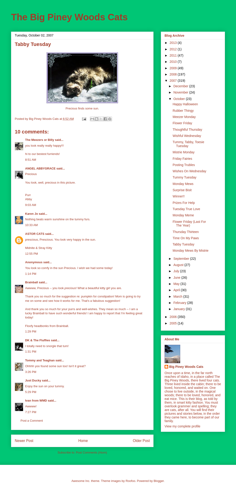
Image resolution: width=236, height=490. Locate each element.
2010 (174, 62)
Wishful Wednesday (187, 136)
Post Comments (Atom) (91, 452)
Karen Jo (31, 213)
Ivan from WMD (36, 400)
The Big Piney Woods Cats (69, 17)
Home (83, 441)
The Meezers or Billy (39, 140)
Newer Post (24, 441)
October (179, 99)
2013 (174, 43)
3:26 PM (30, 372)
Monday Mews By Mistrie (191, 250)
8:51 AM (30, 159)
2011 (174, 55)
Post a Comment (32, 420)
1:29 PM (30, 331)
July (176, 271)
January (179, 309)
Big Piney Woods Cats (186, 367)
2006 (174, 317)
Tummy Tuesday (184, 177)
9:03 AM (30, 205)
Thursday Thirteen (186, 232)
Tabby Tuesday (183, 244)
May (176, 284)
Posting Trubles (184, 165)
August (178, 265)
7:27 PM (30, 412)
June (177, 277)
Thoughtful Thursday (187, 129)
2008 (174, 74)
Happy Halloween (185, 104)
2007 (174, 80)
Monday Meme (183, 215)
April (177, 290)
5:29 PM (30, 392)
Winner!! (179, 196)
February (180, 303)
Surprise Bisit (182, 190)
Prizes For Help (184, 203)
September (181, 258)
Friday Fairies (182, 158)
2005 (174, 323)
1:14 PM (30, 273)
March (178, 296)
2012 (174, 49)
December (181, 86)
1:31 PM (30, 351)
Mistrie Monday (184, 152)
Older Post (141, 441)
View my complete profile (182, 426)
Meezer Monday (184, 117)
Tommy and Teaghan (40, 360)
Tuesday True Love (186, 209)
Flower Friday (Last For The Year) (189, 223)
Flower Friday (182, 123)
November (181, 92)
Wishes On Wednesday (189, 171)
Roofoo (130, 481)
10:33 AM (31, 225)
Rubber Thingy (183, 110)
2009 (174, 68)
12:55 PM (31, 253)
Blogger (158, 481)
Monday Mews (183, 184)
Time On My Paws (186, 238)
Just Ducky (33, 380)
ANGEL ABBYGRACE (40, 168)
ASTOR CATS (34, 234)
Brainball (31, 282)
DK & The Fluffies (37, 340)
